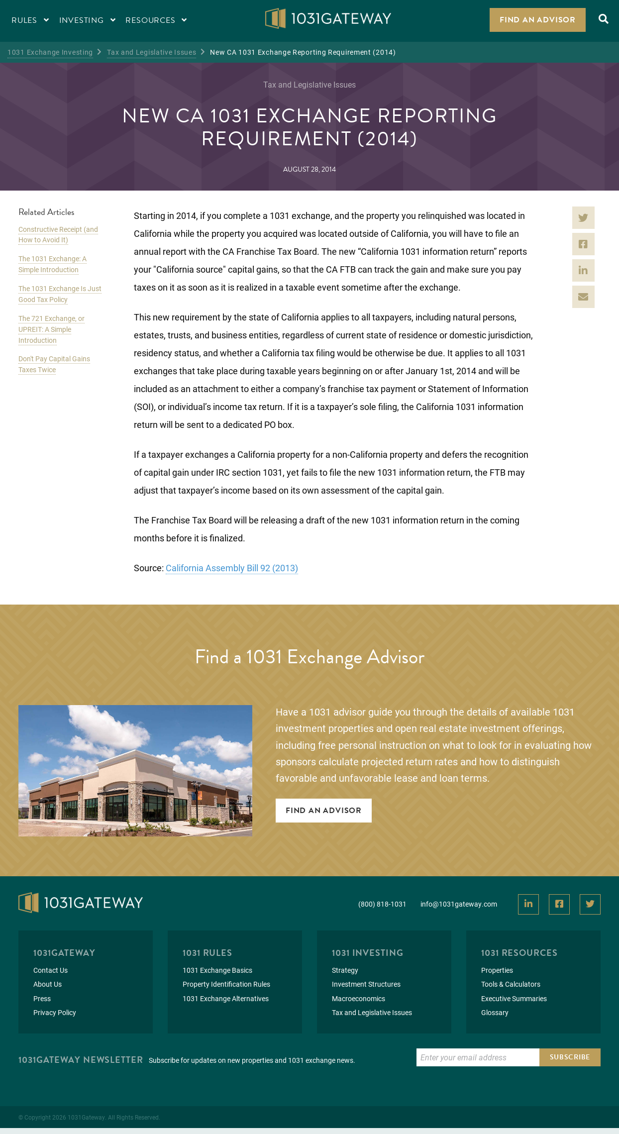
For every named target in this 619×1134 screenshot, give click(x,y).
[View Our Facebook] (559, 904)
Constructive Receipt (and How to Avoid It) (58, 234)
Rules (30, 20)
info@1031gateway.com (458, 904)
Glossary (495, 1012)
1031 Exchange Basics (217, 970)
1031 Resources (519, 952)
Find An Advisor (324, 811)
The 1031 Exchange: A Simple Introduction (52, 264)
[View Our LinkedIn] (528, 904)
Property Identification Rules (226, 984)
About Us (47, 984)
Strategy (345, 970)
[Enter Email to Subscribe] (477, 1057)
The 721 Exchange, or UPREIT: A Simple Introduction (51, 329)
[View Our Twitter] (590, 904)
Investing (87, 20)
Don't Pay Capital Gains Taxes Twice (54, 364)
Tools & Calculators (510, 984)
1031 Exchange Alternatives (226, 998)
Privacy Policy (54, 1012)
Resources (156, 20)
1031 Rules (207, 952)
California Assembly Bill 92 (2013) (232, 568)
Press (42, 998)
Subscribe (570, 1057)
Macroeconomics (358, 998)
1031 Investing (368, 952)
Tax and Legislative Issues (151, 52)
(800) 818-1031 (382, 904)
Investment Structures (366, 984)
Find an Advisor (538, 20)
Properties (497, 970)
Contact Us (50, 970)
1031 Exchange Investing (50, 52)
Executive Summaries (514, 998)
